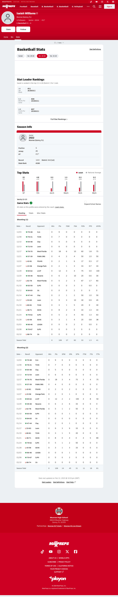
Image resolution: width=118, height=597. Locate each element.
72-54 (30, 246)
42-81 (29, 261)
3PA (70, 354)
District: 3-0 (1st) (48, 160)
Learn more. (59, 207)
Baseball (34, 6)
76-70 (30, 251)
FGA (75, 226)
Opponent (40, 226)
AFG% (98, 226)
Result (28, 226)
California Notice (65, 566)
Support (59, 572)
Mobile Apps (64, 558)
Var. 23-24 (30, 56)
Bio (12, 37)
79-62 (30, 315)
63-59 (30, 285)
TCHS (39, 237)
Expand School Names (92, 203)
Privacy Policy (64, 562)
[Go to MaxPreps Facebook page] (75, 552)
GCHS (39, 310)
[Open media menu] (100, 6)
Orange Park (41, 266)
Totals (31, 213)
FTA (91, 354)
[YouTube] (96, 1)
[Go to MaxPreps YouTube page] (51, 552)
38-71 (29, 310)
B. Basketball (47, 6)
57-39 (30, 256)
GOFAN (16, 2)
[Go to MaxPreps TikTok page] (42, 552)
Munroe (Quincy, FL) (24, 17)
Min (52, 226)
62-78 (29, 281)
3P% (77, 354)
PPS (90, 226)
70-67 (30, 329)
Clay (38, 241)
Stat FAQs (71, 482)
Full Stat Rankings (59, 119)
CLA (38, 232)
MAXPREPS (7, 2)
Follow (23, 29)
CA (38, 290)
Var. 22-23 (42, 56)
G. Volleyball (77, 6)
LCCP (39, 271)
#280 (38, 163)
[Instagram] (102, 1)
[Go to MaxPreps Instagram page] (59, 552)
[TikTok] (91, 1)
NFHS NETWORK (28, 2)
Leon (39, 246)
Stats (18, 37)
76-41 (30, 237)
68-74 (29, 334)
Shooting (21, 213)
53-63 (29, 300)
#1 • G (24, 23)
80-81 (29, 305)
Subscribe (52, 562)
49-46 (30, 276)
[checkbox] (85, 202)
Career (20, 56)
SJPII (39, 285)
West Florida (42, 251)
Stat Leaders (46, 482)
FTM (84, 354)
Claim (8, 29)
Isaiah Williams (27, 13)
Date (19, 226)
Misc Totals (41, 213)
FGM (67, 226)
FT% (98, 354)
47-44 (30, 295)
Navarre (40, 276)
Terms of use (50, 566)
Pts (60, 226)
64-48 (30, 241)
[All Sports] (88, 6)
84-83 (30, 290)
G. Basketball (62, 6)
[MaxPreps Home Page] (55, 43)
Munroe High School (59, 513)
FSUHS (39, 261)
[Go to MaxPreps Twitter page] (67, 552)
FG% (83, 226)
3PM (63, 354)
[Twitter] (107, 1)
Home (6, 37)
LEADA (39, 324)
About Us (52, 558)
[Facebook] (113, 1)
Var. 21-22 (53, 56)
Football (23, 6)
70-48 (30, 232)
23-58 (29, 266)
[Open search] (94, 6)
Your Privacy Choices (59, 569)
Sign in (109, 6)
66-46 (30, 324)
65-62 (30, 271)
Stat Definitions (95, 49)
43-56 (29, 319)
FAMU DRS (41, 256)
